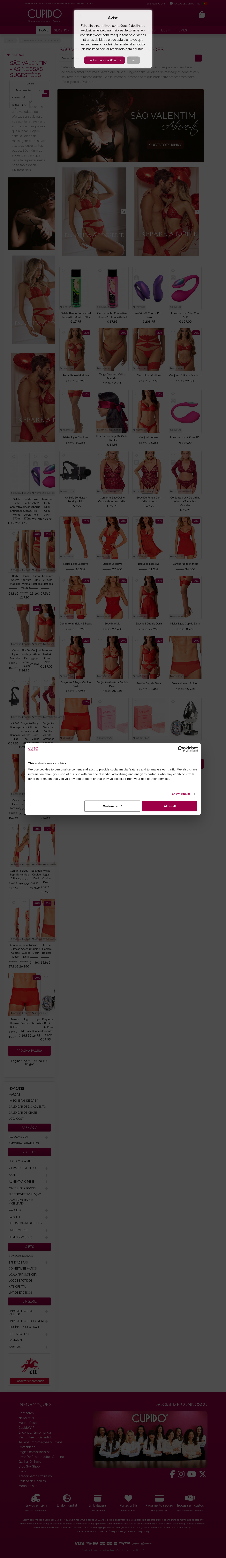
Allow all (170, 806)
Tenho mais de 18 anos (104, 60)
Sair (133, 60)
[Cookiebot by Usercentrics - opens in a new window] (181, 749)
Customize (112, 806)
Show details (181, 793)
